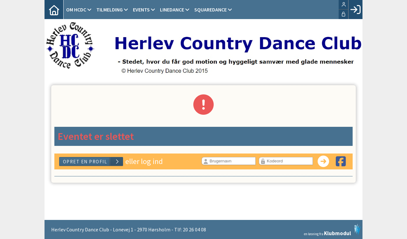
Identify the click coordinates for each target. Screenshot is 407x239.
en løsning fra (332, 230)
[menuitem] (54, 9)
